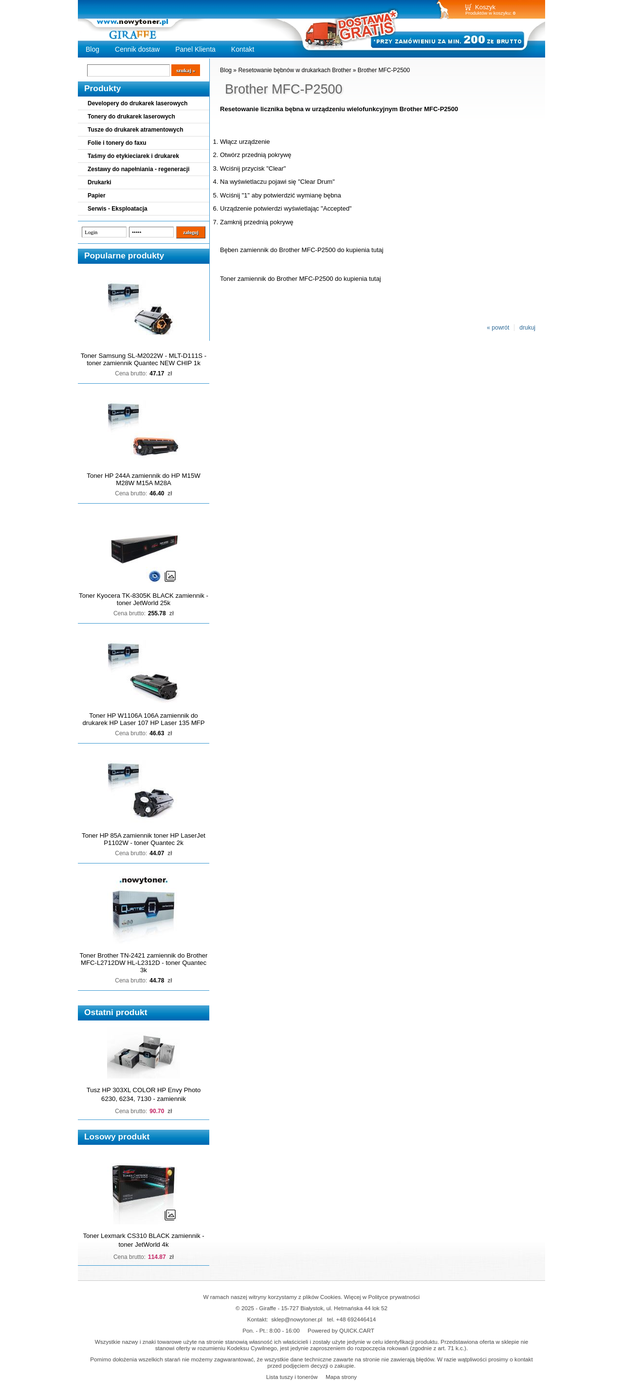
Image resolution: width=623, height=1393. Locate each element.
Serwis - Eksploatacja (117, 208)
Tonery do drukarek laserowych (131, 116)
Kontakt (243, 49)
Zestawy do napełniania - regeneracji (138, 169)
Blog (92, 49)
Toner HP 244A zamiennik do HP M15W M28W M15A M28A (143, 479)
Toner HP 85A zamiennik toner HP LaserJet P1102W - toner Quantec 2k (143, 839)
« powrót (498, 327)
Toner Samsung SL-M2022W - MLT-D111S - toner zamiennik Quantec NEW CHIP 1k (143, 359)
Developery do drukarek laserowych (137, 103)
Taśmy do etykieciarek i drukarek (133, 156)
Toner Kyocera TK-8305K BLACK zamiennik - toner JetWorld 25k (143, 599)
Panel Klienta (195, 49)
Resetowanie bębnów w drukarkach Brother (294, 70)
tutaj (377, 250)
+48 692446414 (356, 1319)
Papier (97, 195)
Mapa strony (341, 1376)
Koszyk (485, 7)
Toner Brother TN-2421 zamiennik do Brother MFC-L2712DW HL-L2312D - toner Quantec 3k (144, 963)
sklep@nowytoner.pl (296, 1319)
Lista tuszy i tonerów (292, 1376)
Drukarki (99, 182)
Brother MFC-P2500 (384, 70)
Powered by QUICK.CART (341, 1330)
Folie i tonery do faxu (117, 142)
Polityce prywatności (394, 1297)
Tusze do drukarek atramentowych (135, 129)
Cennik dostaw (137, 49)
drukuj (527, 327)
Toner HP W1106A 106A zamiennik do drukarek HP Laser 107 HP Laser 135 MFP (144, 719)
